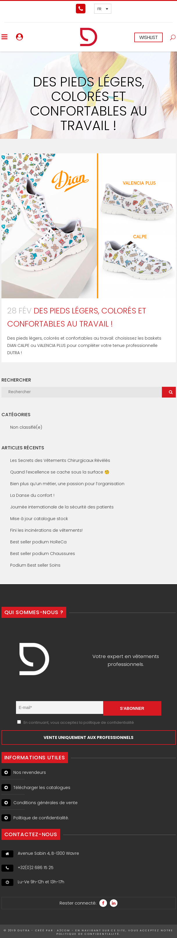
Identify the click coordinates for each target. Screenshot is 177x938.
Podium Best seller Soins (35, 565)
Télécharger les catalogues (35, 787)
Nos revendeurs (23, 772)
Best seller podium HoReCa (38, 542)
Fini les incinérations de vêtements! (46, 530)
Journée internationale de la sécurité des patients (62, 507)
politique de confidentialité (87, 934)
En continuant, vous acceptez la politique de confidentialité (79, 722)
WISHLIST (148, 37)
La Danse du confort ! (32, 495)
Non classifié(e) (26, 427)
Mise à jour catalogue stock (39, 519)
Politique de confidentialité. (35, 818)
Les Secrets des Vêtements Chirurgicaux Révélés (60, 460)
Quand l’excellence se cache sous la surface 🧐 (59, 472)
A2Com (63, 930)
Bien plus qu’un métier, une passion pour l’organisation (67, 484)
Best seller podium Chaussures (42, 553)
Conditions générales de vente (39, 803)
